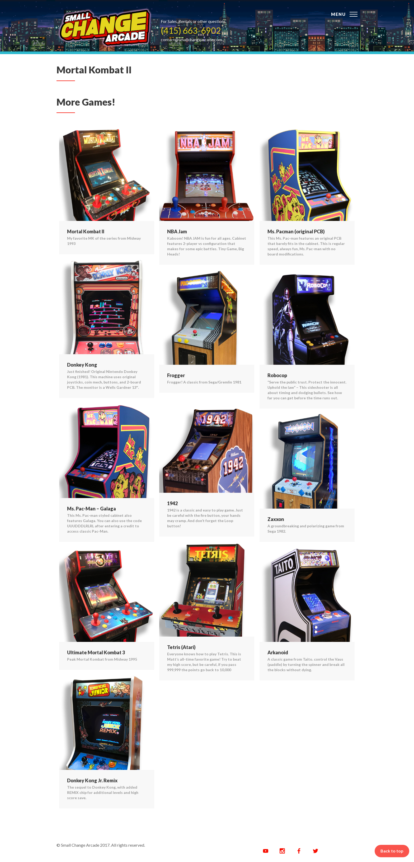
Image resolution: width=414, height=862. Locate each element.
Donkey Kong (82, 365)
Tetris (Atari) (181, 647)
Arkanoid (277, 652)
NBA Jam (177, 231)
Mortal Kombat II (85, 231)
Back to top (391, 850)
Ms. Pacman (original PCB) (296, 231)
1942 (172, 503)
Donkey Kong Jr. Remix (92, 780)
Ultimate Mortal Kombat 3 (96, 652)
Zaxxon (275, 519)
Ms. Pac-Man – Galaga (91, 508)
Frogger (176, 375)
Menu (338, 14)
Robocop (277, 375)
